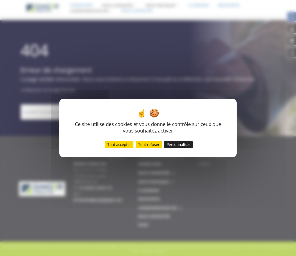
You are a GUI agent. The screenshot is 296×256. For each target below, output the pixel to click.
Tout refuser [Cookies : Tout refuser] (149, 144)
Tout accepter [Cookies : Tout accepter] (119, 144)
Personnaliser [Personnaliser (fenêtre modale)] (178, 144)
